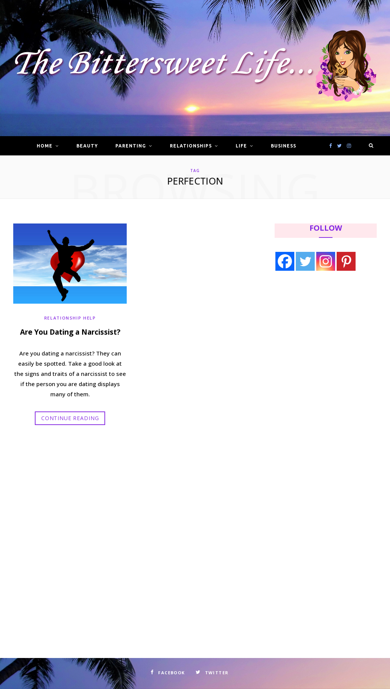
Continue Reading (70, 418)
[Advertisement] (322, 339)
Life (241, 145)
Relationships (190, 145)
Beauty (87, 145)
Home (45, 145)
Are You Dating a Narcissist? (70, 332)
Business (283, 145)
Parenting (130, 145)
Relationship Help (70, 318)
